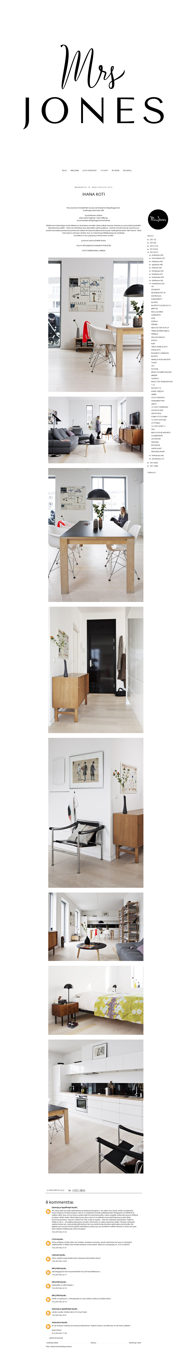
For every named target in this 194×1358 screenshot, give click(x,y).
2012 (152, 463)
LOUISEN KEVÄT (157, 436)
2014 (152, 249)
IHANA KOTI (155, 350)
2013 (152, 252)
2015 (152, 246)
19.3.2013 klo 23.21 (59, 1315)
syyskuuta (156, 264)
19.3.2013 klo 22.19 (59, 1302)
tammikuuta (156, 459)
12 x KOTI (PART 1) (158, 426)
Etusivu (93, 1343)
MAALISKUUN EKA (158, 451)
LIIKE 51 (154, 404)
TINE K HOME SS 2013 (159, 347)
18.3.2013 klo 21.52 (59, 1232)
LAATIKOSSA (156, 439)
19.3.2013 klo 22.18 (59, 1288)
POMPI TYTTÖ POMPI (159, 417)
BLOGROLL (127, 170)
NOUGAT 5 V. (156, 388)
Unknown (55, 1255)
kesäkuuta (156, 274)
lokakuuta (156, 261)
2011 (152, 466)
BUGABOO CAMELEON (160, 353)
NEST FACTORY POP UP (160, 328)
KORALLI (154, 321)
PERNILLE (154, 334)
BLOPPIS (154, 302)
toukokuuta (156, 277)
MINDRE (154, 375)
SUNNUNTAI (156, 315)
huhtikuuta (156, 280)
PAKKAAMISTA (156, 299)
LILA (152, 366)
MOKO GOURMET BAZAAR (161, 372)
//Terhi (54, 1239)
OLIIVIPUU (155, 378)
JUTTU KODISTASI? (90, 170)
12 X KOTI (104, 170)
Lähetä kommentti (56, 1338)
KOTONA (154, 369)
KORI (153, 318)
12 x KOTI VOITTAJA (158, 420)
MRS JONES (75, 170)
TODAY (154, 362)
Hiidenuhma (56, 1322)
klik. (102, 210)
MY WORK (115, 170)
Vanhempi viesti (135, 1343)
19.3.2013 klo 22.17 (59, 1275)
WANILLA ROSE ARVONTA (161, 359)
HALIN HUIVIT (156, 448)
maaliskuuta (156, 283)
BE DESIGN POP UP (158, 293)
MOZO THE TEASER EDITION (162, 381)
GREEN (153, 394)
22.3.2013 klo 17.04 (59, 1333)
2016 (152, 243)
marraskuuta (157, 258)
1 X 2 (153, 385)
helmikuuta (156, 455)
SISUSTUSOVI (156, 413)
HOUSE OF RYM (157, 410)
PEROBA (154, 324)
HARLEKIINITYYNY (158, 401)
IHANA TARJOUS (157, 391)
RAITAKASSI (155, 445)
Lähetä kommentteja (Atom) (61, 1346)
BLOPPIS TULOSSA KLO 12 (161, 305)
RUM (153, 343)
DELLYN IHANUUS (158, 337)
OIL (152, 286)
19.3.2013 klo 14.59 (59, 1261)
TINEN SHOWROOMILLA (160, 331)
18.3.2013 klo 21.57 (59, 1248)
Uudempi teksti (52, 1343)
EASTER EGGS (156, 296)
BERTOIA (154, 308)
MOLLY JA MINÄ (157, 312)
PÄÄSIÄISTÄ (155, 289)
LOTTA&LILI (155, 423)
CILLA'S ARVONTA (158, 397)
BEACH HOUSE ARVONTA (160, 432)
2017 (152, 239)
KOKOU (154, 340)
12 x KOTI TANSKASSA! (159, 407)
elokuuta (155, 268)
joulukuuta (156, 255)
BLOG (64, 170)
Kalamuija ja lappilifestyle (61, 1207)
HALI (153, 429)
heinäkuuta (156, 271)
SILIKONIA (155, 442)
